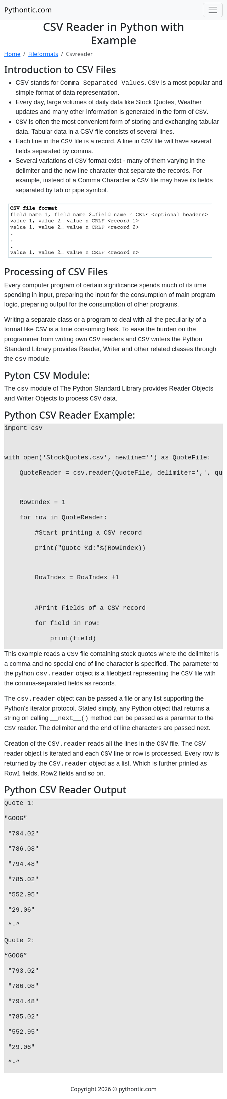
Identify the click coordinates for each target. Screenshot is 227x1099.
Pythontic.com (28, 10)
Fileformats (43, 54)
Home (12, 54)
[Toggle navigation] (213, 10)
